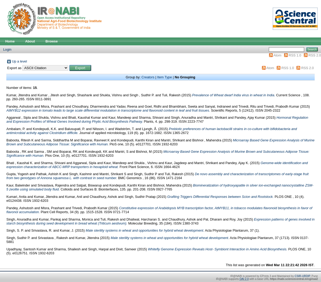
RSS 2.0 (314, 55)
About (30, 41)
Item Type (164, 77)
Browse (52, 41)
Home (10, 41)
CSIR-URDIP (302, 276)
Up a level (19, 61)
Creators (148, 77)
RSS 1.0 (295, 55)
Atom (277, 55)
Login (7, 49)
